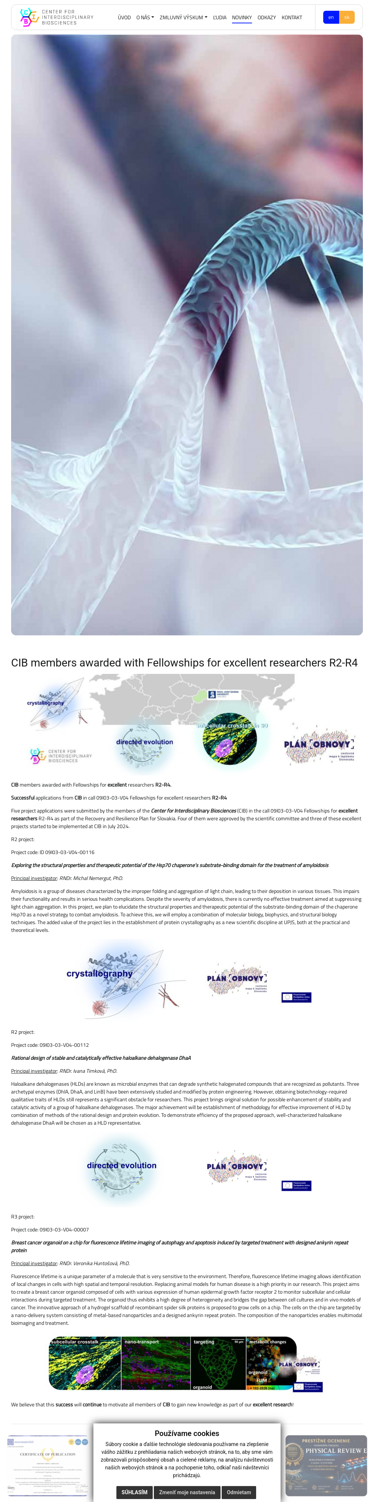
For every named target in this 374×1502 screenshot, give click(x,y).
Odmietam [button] (239, 1493)
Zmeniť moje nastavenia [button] (187, 1493)
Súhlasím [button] (135, 1493)
